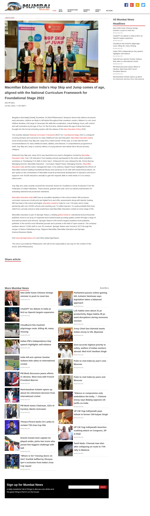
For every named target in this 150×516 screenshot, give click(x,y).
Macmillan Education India (81, 138)
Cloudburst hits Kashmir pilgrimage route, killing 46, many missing (37, 328)
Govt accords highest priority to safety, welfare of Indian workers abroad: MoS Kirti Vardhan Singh (90, 348)
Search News (98, 10)
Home (54, 10)
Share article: (13, 259)
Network (109, 10)
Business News (87, 10)
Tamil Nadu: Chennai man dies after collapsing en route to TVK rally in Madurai (90, 446)
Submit (103, 487)
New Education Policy (72, 129)
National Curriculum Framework (42, 135)
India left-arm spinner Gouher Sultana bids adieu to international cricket (37, 360)
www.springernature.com (26, 238)
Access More (104, 288)
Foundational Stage (71, 135)
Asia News (61, 10)
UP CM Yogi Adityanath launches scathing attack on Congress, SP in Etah (90, 430)
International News (73, 10)
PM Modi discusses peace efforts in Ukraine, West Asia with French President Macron (37, 376)
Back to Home (9, 18)
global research (64, 215)
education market (50, 203)
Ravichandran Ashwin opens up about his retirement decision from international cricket (37, 392)
